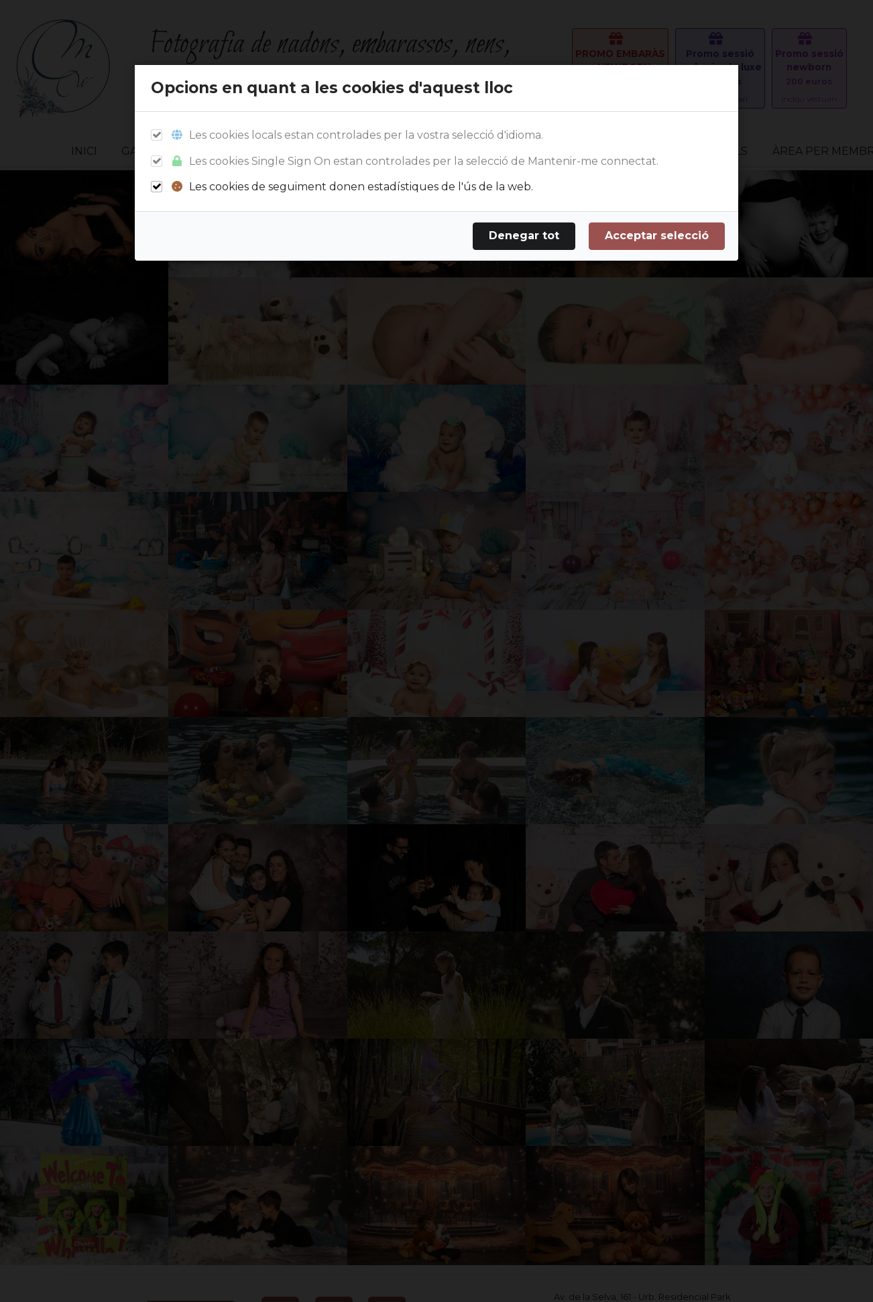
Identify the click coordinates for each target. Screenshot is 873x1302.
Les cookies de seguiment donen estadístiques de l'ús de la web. (352, 186)
